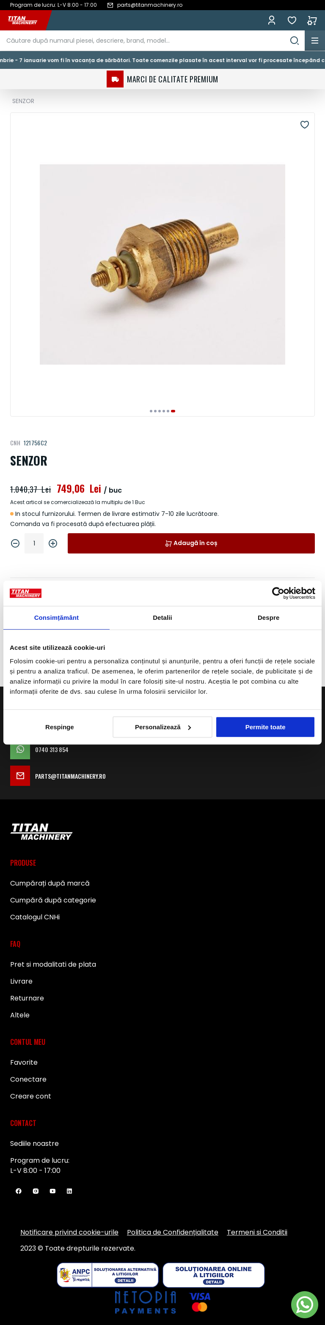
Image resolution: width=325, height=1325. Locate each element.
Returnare (27, 998)
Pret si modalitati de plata (53, 964)
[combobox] (152, 40)
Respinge (59, 727)
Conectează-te (271, 20)
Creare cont (30, 1096)
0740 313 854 (39, 749)
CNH (15, 442)
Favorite (292, 20)
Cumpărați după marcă (50, 883)
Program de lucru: (39, 1160)
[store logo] (27, 20)
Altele (20, 1015)
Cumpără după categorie (53, 900)
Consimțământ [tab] (56, 617)
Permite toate (265, 727)
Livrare (21, 981)
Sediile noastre (34, 1143)
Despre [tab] (268, 617)
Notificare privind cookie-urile (69, 1232)
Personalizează (163, 727)
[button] (151, 411)
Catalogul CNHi (35, 917)
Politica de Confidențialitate (172, 1232)
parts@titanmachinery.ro (58, 776)
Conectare (28, 1079)
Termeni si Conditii (257, 1232)
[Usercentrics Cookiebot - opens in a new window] (278, 593)
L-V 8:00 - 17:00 (35, 1170)
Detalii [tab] (162, 617)
